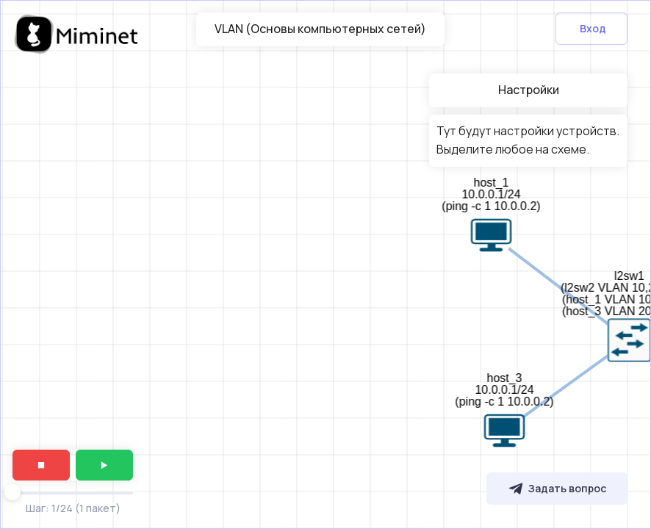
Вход (593, 28)
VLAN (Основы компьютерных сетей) (320, 29)
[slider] (12, 492)
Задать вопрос (557, 489)
